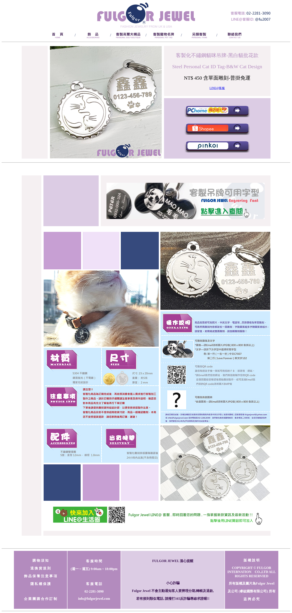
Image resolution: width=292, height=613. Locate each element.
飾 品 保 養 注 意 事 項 (40, 576)
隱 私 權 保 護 (40, 584)
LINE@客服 (217, 88)
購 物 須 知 (40, 560)
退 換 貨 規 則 (40, 568)
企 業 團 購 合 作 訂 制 (40, 599)
